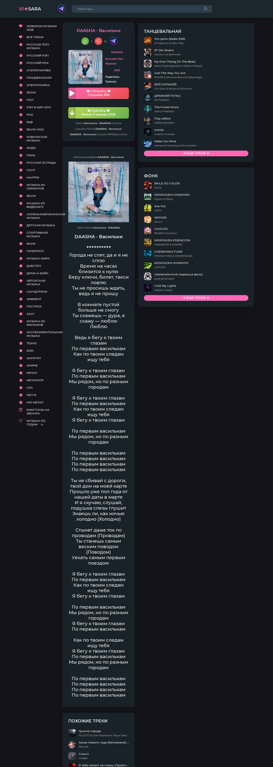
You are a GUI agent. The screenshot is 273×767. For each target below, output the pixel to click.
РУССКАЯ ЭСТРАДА (41, 164)
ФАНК (31, 245)
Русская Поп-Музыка (151, 63)
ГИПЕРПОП (35, 252)
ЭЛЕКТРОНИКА (38, 86)
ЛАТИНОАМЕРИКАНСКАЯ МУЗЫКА (42, 217)
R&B (30, 123)
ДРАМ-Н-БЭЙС (38, 274)
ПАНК (31, 156)
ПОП (30, 101)
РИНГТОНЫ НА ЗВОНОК (38, 412)
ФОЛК (31, 197)
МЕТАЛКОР (35, 381)
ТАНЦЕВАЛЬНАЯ (39, 79)
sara (30, 9)
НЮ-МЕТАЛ (35, 403)
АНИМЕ (32, 366)
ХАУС (31, 315)
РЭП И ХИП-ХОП (39, 108)
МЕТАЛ (32, 374)
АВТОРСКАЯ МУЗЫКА (36, 283)
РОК (30, 116)
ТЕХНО (32, 344)
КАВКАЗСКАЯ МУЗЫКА (37, 139)
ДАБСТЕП (34, 267)
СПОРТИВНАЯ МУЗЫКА (37, 235)
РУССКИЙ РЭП (38, 56)
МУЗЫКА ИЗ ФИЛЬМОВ (36, 324)
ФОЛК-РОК (35, 130)
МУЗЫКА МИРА (38, 259)
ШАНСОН (34, 359)
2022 (151, 73)
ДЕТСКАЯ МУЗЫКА (41, 226)
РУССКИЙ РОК (38, 64)
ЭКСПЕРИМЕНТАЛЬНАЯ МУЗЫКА (42, 335)
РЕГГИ (31, 396)
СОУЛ (31, 171)
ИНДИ (31, 149)
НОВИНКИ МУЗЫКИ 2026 (42, 29)
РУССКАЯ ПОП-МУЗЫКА (38, 47)
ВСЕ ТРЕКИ (35, 38)
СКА (30, 389)
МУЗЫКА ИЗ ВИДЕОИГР (36, 206)
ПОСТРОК (34, 307)
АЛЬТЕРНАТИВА (39, 71)
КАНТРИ (33, 178)
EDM (30, 352)
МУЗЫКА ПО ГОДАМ (36, 423)
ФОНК (31, 93)
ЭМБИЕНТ (34, 300)
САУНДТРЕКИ (37, 293)
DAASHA (151, 53)
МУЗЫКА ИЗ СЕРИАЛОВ (36, 187)
